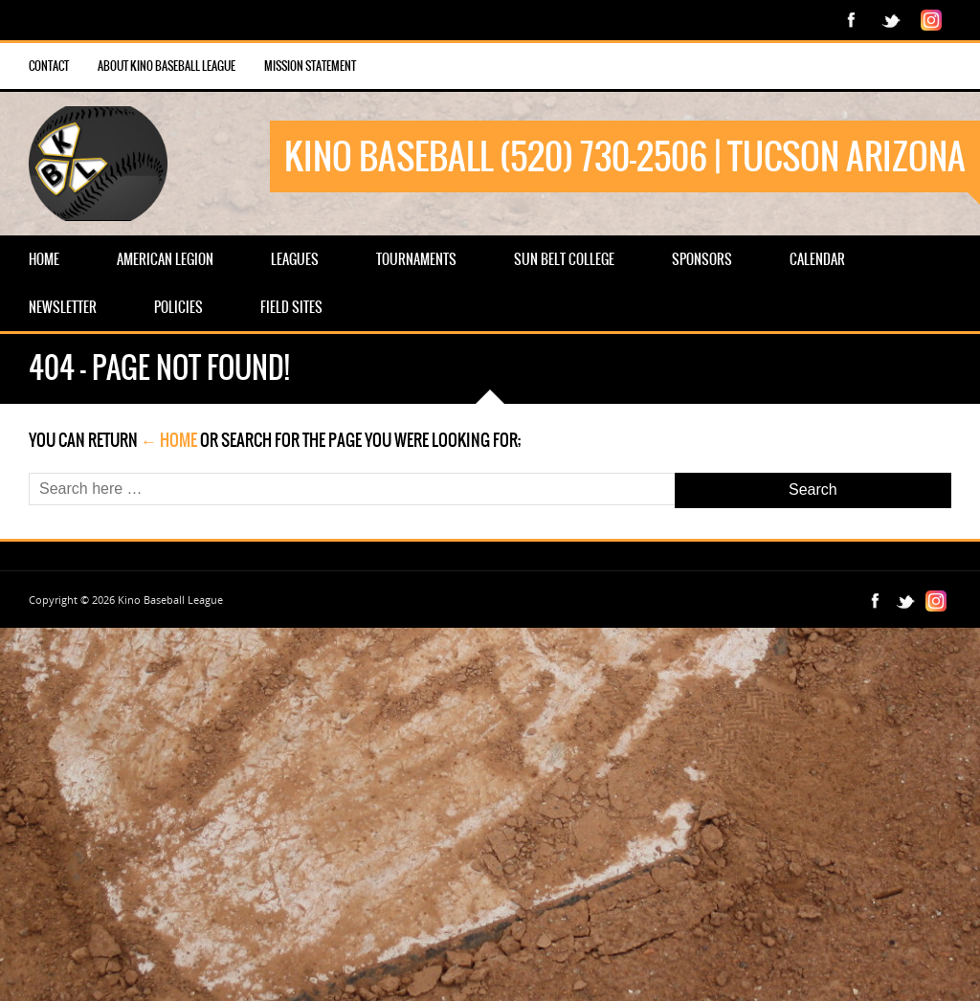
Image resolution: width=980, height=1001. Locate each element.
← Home (169, 440)
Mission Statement (310, 66)
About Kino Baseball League (166, 66)
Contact (49, 66)
